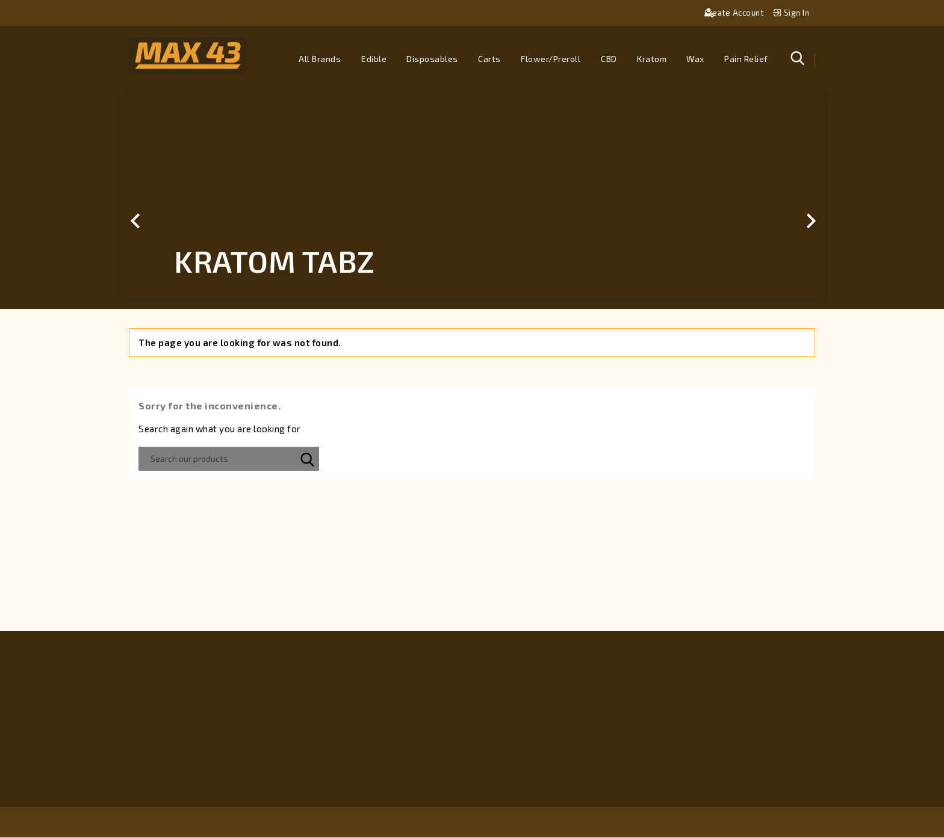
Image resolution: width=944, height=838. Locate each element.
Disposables (432, 59)
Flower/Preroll (550, 59)
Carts (489, 59)
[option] (472, 197)
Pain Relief (746, 59)
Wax (695, 59)
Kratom (651, 59)
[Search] (228, 459)
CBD (609, 59)
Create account (735, 12)
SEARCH (307, 459)
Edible (374, 59)
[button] (173, 197)
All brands (320, 59)
